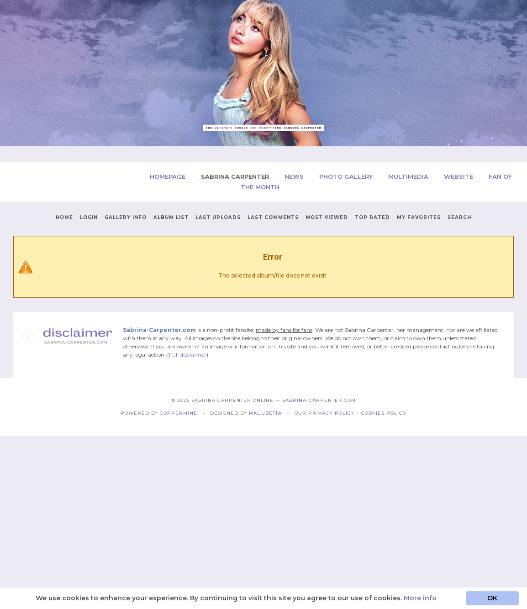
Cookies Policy (383, 413)
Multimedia (409, 176)
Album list (171, 217)
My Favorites (419, 217)
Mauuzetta (265, 413)
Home (64, 217)
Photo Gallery (346, 176)
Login (89, 217)
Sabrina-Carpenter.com (319, 400)
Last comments (273, 217)
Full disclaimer (187, 354)
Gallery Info (126, 217)
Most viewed (327, 217)
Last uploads (218, 217)
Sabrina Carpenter (236, 176)
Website (459, 176)
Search (459, 217)
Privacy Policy (331, 413)
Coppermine (178, 413)
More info (420, 598)
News (295, 176)
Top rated (372, 217)
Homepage (168, 176)
